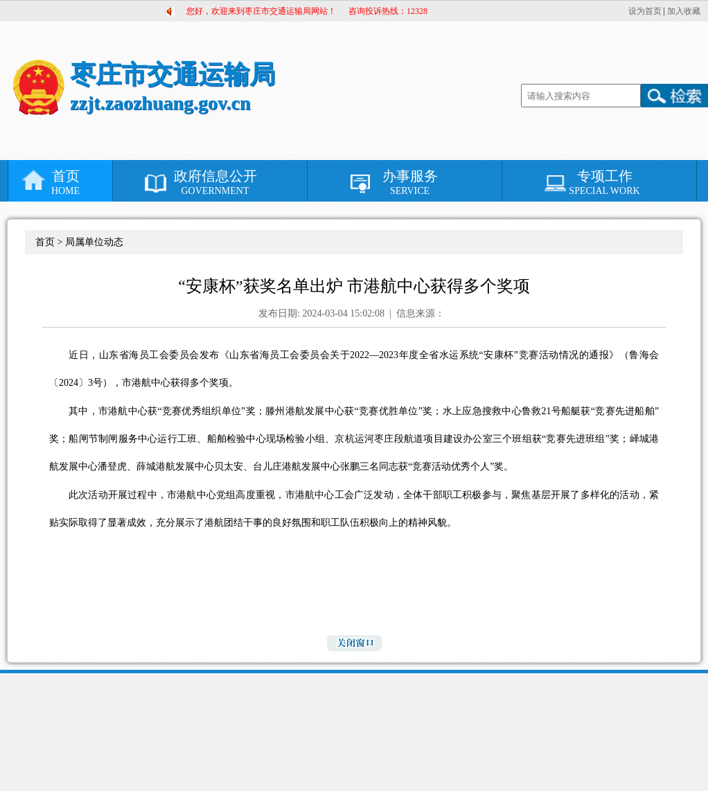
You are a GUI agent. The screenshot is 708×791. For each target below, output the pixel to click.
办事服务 (410, 182)
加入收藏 (683, 11)
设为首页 (645, 11)
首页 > (50, 242)
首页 (65, 182)
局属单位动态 (94, 242)
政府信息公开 (215, 182)
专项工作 (604, 182)
